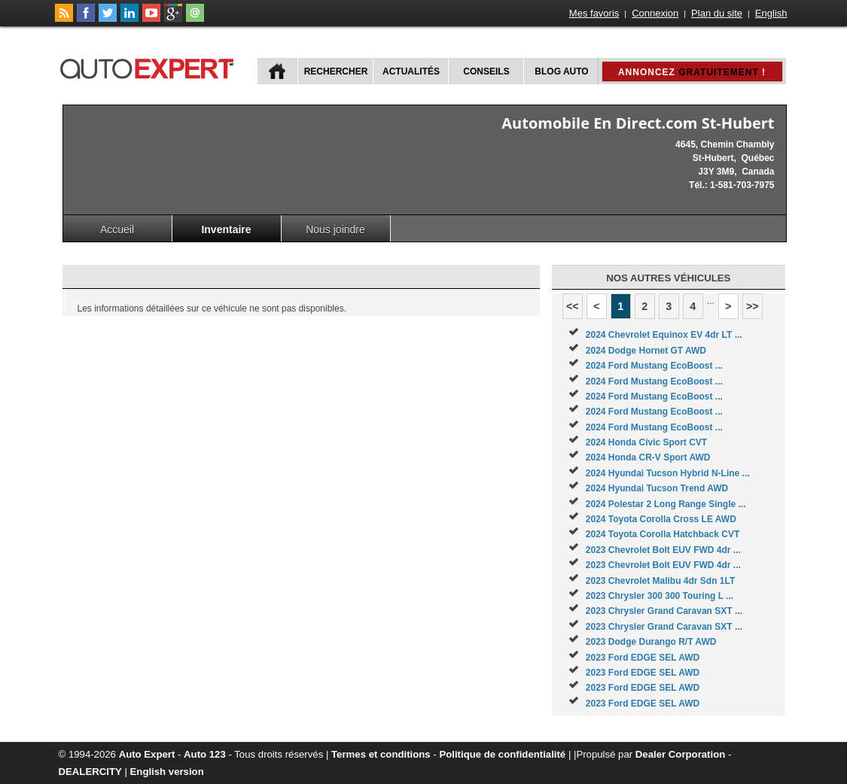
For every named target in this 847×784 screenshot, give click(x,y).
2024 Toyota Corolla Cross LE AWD (661, 519)
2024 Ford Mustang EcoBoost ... (654, 365)
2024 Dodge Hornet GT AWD (646, 350)
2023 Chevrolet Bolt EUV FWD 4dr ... (663, 550)
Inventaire (226, 229)
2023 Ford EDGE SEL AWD (642, 657)
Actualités (411, 71)
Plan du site (716, 13)
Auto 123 (205, 754)
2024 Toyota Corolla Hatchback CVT (663, 534)
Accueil (117, 229)
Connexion (655, 13)
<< (572, 306)
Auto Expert (147, 754)
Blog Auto (561, 71)
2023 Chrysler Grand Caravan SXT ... (664, 611)
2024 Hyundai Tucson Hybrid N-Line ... (668, 473)
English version (167, 771)
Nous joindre (335, 229)
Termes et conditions (381, 754)
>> (752, 306)
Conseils (486, 71)
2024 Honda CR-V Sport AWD (648, 457)
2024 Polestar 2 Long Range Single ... (666, 504)
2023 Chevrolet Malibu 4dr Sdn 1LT (661, 581)
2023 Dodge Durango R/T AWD (651, 642)
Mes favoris (594, 13)
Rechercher (336, 71)
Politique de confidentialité (502, 754)
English (771, 13)
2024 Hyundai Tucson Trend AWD (657, 488)
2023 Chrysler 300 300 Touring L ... (659, 596)
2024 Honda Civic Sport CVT (646, 442)
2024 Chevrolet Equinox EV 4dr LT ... (664, 335)
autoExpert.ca (150, 67)
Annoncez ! (692, 72)
